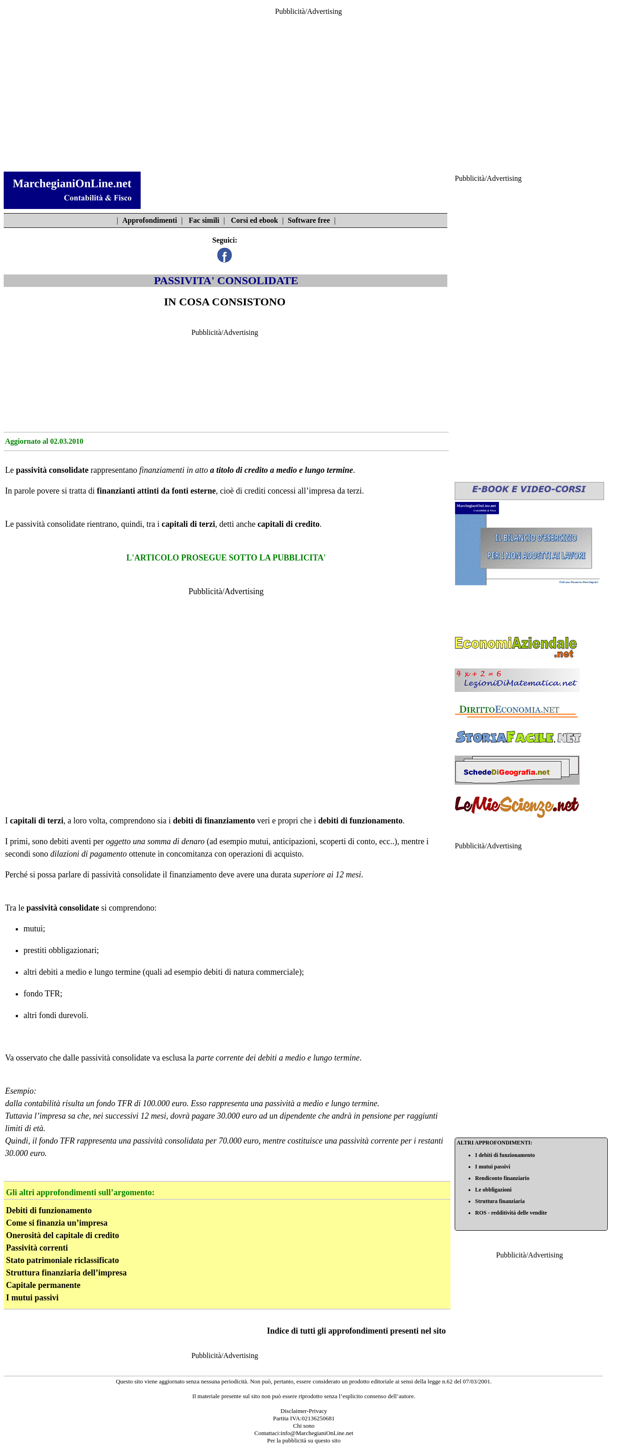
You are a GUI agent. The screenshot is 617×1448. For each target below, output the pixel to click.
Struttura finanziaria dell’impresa (66, 1272)
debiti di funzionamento (360, 820)
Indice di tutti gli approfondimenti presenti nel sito (356, 1330)
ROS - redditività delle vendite (511, 1213)
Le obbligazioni (493, 1189)
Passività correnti (37, 1247)
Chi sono (303, 1425)
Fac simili (204, 220)
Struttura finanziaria (500, 1201)
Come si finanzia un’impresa (56, 1223)
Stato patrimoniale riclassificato (62, 1260)
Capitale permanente (43, 1285)
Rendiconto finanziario (502, 1178)
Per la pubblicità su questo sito (303, 1440)
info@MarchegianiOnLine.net (317, 1433)
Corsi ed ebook (254, 220)
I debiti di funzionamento (505, 1155)
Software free (309, 220)
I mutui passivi (32, 1297)
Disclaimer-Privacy (303, 1410)
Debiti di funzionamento (49, 1210)
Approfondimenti (149, 220)
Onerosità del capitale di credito (62, 1235)
